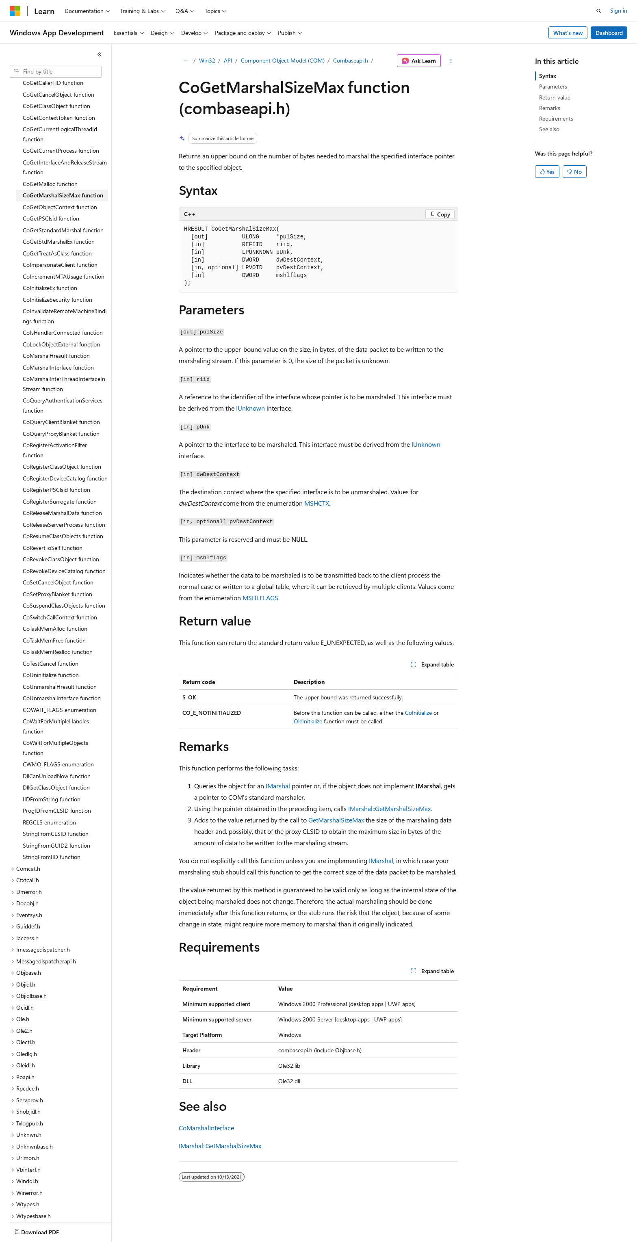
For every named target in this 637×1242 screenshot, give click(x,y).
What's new (568, 33)
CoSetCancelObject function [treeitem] (58, 554)
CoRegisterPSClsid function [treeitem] (56, 461)
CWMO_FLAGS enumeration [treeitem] (58, 736)
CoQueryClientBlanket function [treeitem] (61, 394)
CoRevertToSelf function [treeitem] (52, 520)
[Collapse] (99, 54)
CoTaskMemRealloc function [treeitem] (58, 623)
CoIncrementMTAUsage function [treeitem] (63, 248)
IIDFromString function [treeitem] (51, 771)
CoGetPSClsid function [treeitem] (51, 190)
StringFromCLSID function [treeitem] (56, 805)
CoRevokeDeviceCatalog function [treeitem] (64, 543)
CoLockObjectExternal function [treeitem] (61, 316)
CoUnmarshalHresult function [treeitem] (60, 658)
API (228, 60)
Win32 (207, 60)
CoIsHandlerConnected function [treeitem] (63, 304)
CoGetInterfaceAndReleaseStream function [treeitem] (65, 139)
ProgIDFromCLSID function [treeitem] (57, 782)
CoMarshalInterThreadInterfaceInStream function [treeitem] (64, 356)
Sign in (618, 10)
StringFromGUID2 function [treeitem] (56, 817)
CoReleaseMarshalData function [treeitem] (62, 485)
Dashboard (609, 33)
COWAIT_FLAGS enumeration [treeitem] (59, 682)
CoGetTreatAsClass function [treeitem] (57, 225)
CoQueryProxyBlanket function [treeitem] (61, 405)
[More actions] (451, 60)
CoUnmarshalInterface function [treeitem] (62, 670)
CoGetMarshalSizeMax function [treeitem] (63, 167)
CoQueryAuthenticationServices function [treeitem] (62, 377)
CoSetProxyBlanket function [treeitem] (57, 566)
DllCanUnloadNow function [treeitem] (57, 748)
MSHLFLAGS (260, 597)
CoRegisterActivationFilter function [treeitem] (55, 422)
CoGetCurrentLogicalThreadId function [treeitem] (60, 106)
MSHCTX (316, 503)
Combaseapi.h (350, 60)
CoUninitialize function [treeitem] (51, 647)
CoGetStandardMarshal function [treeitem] (63, 202)
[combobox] (56, 71)
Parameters (553, 86)
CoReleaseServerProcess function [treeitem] (64, 496)
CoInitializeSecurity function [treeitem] (57, 271)
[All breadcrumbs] (186, 60)
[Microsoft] (15, 11)
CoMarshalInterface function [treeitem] (58, 339)
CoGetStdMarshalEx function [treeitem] (59, 213)
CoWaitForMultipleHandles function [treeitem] (56, 698)
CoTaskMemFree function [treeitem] (54, 612)
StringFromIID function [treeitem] (51, 829)
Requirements (556, 118)
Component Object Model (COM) (283, 60)
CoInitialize (418, 712)
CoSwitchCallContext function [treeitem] (60, 589)
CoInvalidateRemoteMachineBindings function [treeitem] (64, 288)
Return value (554, 97)
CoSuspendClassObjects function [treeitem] (64, 577)
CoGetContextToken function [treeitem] (59, 89)
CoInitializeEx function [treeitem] (50, 260)
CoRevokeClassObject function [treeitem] (61, 531)
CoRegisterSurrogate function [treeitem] (60, 473)
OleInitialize (308, 721)
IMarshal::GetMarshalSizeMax (389, 808)
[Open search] (599, 11)
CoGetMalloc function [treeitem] (50, 156)
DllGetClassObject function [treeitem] (56, 759)
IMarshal (278, 785)
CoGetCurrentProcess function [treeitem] (61, 122)
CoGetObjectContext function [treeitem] (60, 179)
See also (549, 129)
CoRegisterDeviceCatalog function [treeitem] (65, 450)
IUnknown (250, 408)
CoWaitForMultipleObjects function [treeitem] (55, 720)
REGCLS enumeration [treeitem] (49, 794)
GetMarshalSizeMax (336, 820)
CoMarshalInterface (206, 1127)
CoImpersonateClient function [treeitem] (60, 236)
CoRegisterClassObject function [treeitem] (62, 438)
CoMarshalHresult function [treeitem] (56, 327)
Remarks (549, 108)
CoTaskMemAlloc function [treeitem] (55, 600)
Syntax (547, 76)
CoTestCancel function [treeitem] (50, 635)
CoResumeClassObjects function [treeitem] (63, 508)
